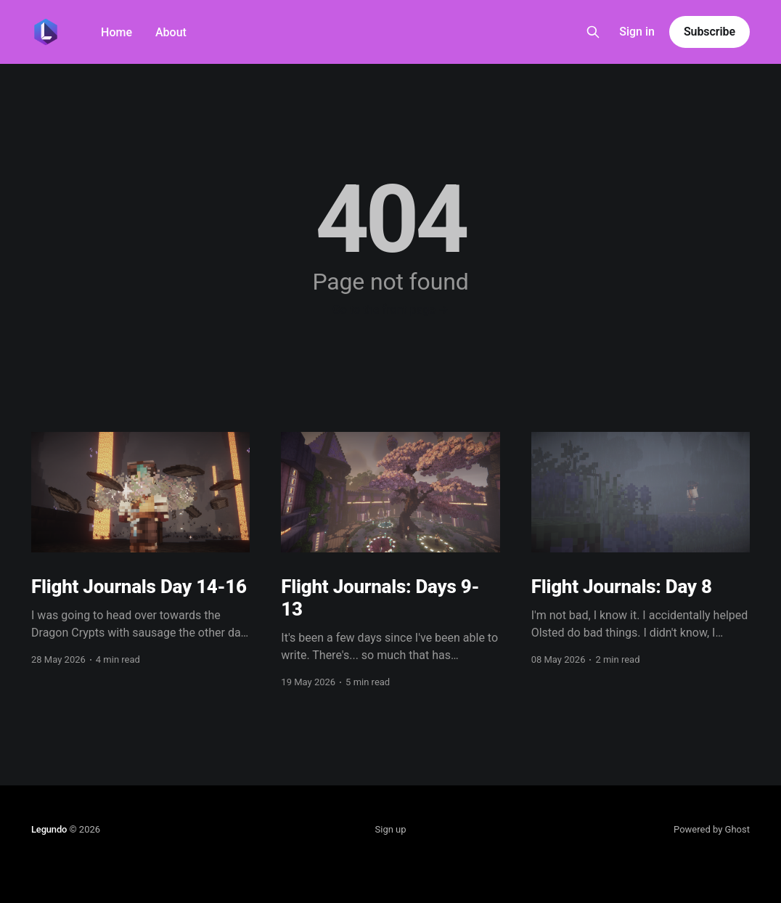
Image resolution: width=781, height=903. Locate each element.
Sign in (637, 31)
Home (116, 32)
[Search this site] (593, 32)
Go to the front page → (390, 309)
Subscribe (709, 31)
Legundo (49, 829)
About (171, 32)
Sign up (390, 829)
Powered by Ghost (712, 829)
